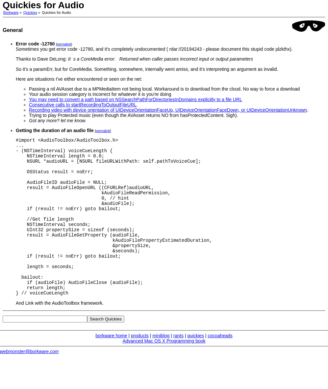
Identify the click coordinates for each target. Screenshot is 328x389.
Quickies (30, 12)
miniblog (160, 365)
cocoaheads (220, 365)
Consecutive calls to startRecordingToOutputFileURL (83, 104)
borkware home (111, 365)
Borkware (10, 12)
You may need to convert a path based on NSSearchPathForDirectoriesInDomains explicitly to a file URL (135, 99)
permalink (64, 44)
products (140, 365)
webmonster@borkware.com (29, 381)
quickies (195, 365)
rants (178, 365)
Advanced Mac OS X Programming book (163, 370)
